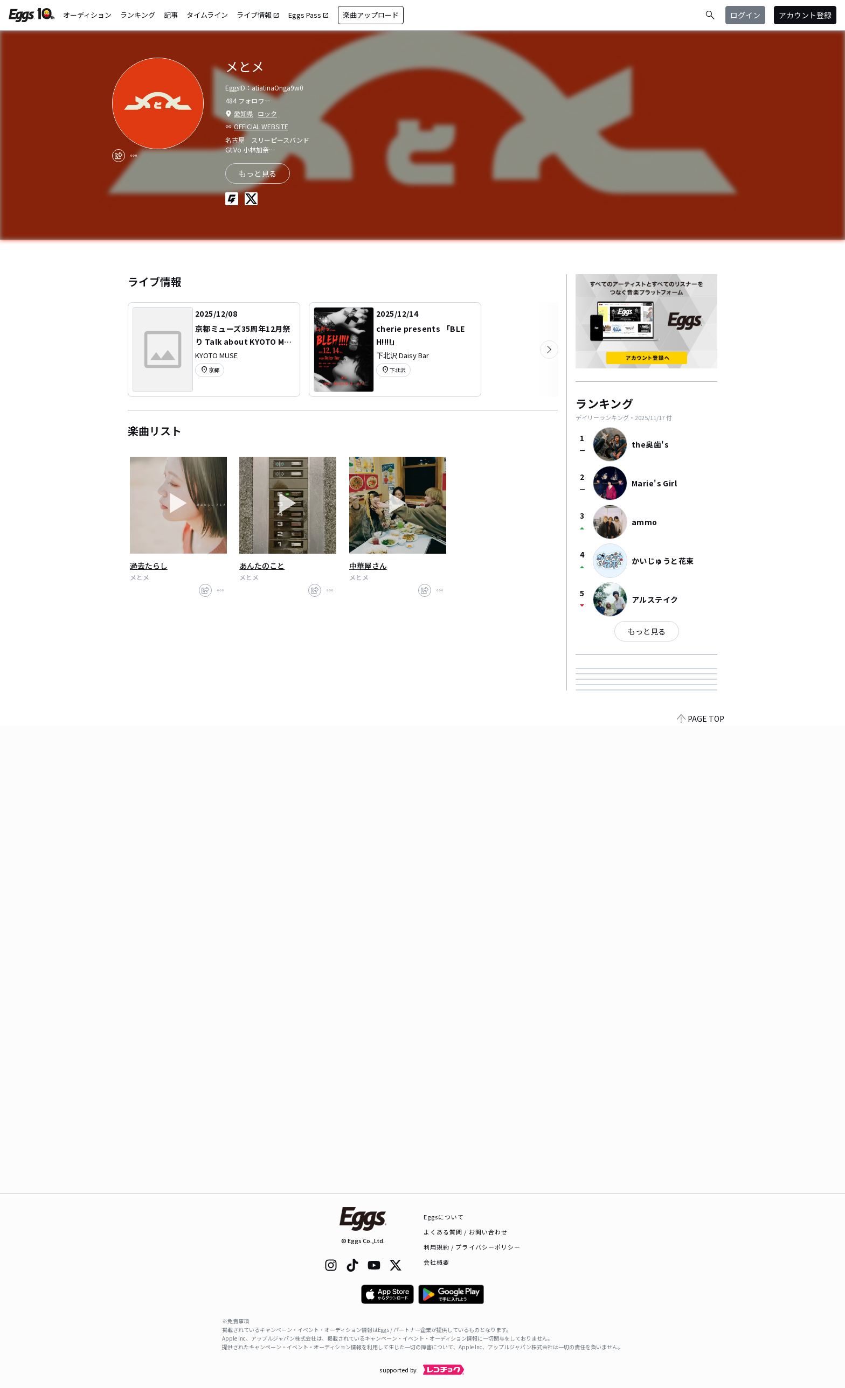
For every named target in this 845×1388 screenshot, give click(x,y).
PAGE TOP (700, 1187)
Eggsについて (444, 1216)
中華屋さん (368, 565)
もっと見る (647, 631)
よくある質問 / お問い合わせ (466, 1231)
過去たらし (149, 565)
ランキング (137, 15)
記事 (171, 15)
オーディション (87, 15)
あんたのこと (262, 565)
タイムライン (207, 15)
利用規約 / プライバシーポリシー (472, 1247)
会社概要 (436, 1262)
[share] (118, 155)
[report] (133, 155)
